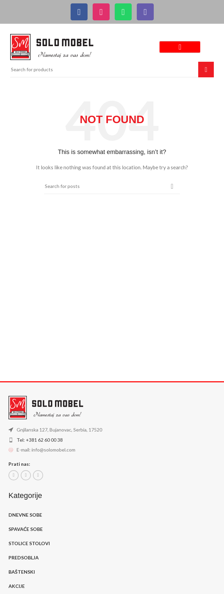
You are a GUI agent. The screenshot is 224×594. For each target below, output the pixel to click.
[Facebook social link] (13, 475)
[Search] (112, 69)
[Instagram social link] (38, 475)
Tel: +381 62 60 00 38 (40, 440)
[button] (180, 47)
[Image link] (51, 46)
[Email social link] (26, 475)
